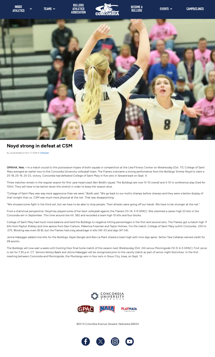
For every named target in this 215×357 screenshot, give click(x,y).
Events (164, 8)
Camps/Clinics (195, 8)
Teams (47, 8)
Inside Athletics (18, 8)
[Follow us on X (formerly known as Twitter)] (100, 341)
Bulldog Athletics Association (78, 8)
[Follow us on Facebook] (85, 341)
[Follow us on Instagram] (115, 341)
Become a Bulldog (137, 8)
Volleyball (44, 153)
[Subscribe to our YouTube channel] (129, 341)
